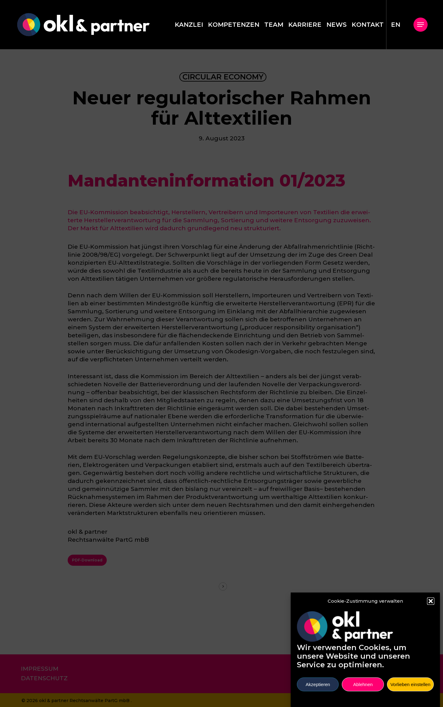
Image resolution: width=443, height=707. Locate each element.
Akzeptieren (318, 689)
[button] (431, 606)
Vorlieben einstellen (410, 689)
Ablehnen (363, 689)
